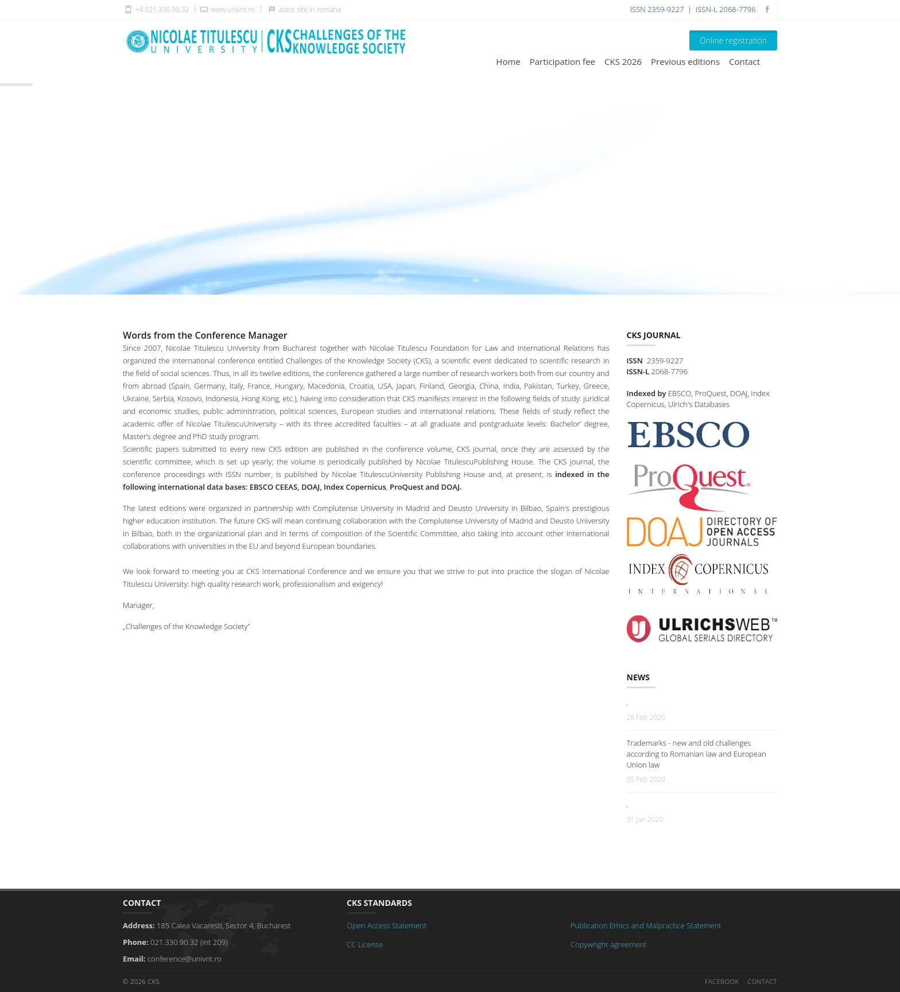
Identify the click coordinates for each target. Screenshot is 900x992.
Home (508, 61)
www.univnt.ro (227, 9)
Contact (744, 61)
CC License (365, 944)
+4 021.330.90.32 (156, 9)
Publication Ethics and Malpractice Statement (646, 925)
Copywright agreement (609, 944)
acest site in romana (303, 9)
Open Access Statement (386, 925)
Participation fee (562, 61)
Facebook (722, 981)
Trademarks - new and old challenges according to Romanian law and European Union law (696, 754)
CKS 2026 (623, 61)
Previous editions (685, 61)
